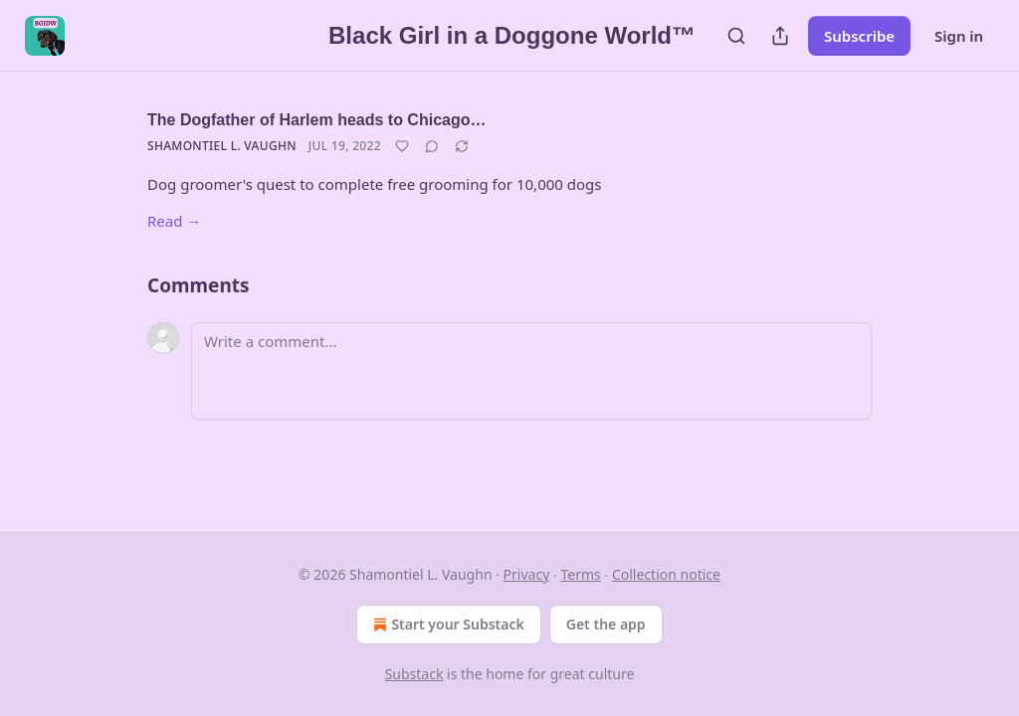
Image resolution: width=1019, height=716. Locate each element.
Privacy (527, 574)
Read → (174, 221)
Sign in (958, 36)
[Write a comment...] (531, 371)
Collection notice (666, 574)
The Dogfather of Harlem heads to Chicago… (316, 119)
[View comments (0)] (432, 146)
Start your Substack (446, 624)
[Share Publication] (780, 36)
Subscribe (859, 36)
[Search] (736, 36)
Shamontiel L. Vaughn (222, 145)
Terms (580, 574)
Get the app (606, 624)
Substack (414, 673)
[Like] (402, 146)
